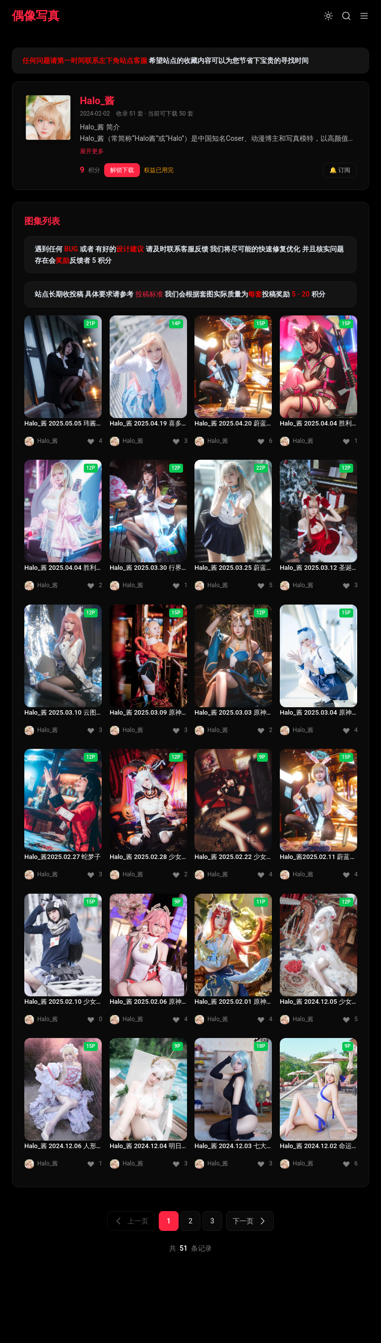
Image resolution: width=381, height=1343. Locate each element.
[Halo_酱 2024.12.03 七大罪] (233, 1106)
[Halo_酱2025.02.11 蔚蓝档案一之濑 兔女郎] (318, 817)
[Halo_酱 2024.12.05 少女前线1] (318, 962)
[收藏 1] (350, 441)
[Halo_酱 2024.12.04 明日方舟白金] (148, 1106)
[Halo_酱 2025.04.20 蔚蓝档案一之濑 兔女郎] (233, 383)
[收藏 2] (95, 586)
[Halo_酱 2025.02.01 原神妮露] (233, 962)
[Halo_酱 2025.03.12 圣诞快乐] (318, 528)
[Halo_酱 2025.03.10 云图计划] (63, 673)
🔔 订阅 (339, 170)
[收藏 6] (265, 441)
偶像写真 (36, 16)
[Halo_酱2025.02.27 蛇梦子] (63, 817)
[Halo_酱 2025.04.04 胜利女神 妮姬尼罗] (318, 383)
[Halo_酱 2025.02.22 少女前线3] (233, 817)
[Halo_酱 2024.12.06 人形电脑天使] (63, 1106)
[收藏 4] (95, 441)
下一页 (250, 1221)
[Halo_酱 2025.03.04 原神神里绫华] (318, 673)
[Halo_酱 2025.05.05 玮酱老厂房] (63, 383)
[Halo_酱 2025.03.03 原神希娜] (233, 673)
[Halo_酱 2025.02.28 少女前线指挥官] (148, 817)
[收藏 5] (265, 586)
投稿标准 (149, 294)
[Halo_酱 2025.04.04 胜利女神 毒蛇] (63, 528)
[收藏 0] (95, 1019)
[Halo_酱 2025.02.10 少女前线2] (63, 962)
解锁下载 (122, 170)
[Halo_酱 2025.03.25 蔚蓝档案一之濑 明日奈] (233, 528)
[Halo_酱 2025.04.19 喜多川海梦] (148, 383)
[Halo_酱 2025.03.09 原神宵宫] (148, 673)
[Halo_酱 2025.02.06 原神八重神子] (148, 962)
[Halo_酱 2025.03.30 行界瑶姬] (148, 528)
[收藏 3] (179, 441)
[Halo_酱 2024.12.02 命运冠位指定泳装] (318, 1106)
